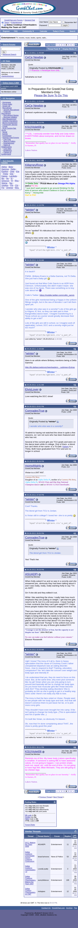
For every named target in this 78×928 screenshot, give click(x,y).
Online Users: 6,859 (11, 83)
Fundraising (6, 136)
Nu (7, 178)
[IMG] (27, 819)
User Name (43, 22)
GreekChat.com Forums (13, 20)
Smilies (28, 817)
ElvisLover (32, 389)
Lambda (13, 176)
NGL (17, 187)
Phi (11, 185)
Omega (9, 187)
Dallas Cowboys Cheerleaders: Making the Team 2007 (30, 880)
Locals (4, 126)
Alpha (4, 167)
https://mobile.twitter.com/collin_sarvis (57, 295)
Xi (11, 178)
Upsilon (4, 185)
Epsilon (4, 171)
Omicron (5, 181)
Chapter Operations (9, 121)
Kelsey (66, 446)
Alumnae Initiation (10, 117)
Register (6, 31)
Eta (17, 171)
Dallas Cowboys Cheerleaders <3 (30, 869)
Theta (5, 174)
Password (43, 25)
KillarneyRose (34, 165)
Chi (16, 185)
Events (5, 134)
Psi (2, 187)
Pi (12, 181)
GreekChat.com (58, 908)
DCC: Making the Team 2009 (30, 844)
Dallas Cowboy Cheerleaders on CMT (30, 891)
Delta (13, 169)
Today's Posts (58, 31)
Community (28, 31)
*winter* (30, 209)
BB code (28, 815)
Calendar (43, 31)
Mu (2, 178)
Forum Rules (30, 825)
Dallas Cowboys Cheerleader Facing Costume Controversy (30, 856)
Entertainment (16, 22)
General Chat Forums (10, 137)
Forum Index (7, 104)
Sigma (4, 183)
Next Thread (58, 797)
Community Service (9, 124)
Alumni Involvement (9, 123)
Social (4, 132)
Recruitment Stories (11, 115)
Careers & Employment (6, 153)
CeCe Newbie (34, 57)
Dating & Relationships (6, 146)
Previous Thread (45, 797)
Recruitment (7, 108)
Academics (7, 150)
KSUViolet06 (33, 127)
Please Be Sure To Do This (51, 95)
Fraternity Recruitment (6, 112)
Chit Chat (7, 139)
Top (75, 908)
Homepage (6, 102)
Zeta (12, 171)
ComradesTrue (34, 410)
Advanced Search (9, 54)
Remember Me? (69, 22)
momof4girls (33, 465)
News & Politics (9, 141)
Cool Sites (7, 149)
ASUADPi (31, 574)
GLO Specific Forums (7, 162)
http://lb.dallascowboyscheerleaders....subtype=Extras (50, 367)
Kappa (4, 176)
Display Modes (69, 49)
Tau (10, 183)
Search (72, 31)
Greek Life (6, 106)
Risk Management (9, 119)
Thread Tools (53, 49)
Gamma (5, 169)
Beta (11, 167)
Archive (69, 908)
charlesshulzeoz (7, 76)
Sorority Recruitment (11, 110)
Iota (11, 174)
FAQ (16, 31)
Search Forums (9, 44)
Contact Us (46, 908)
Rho (17, 181)
